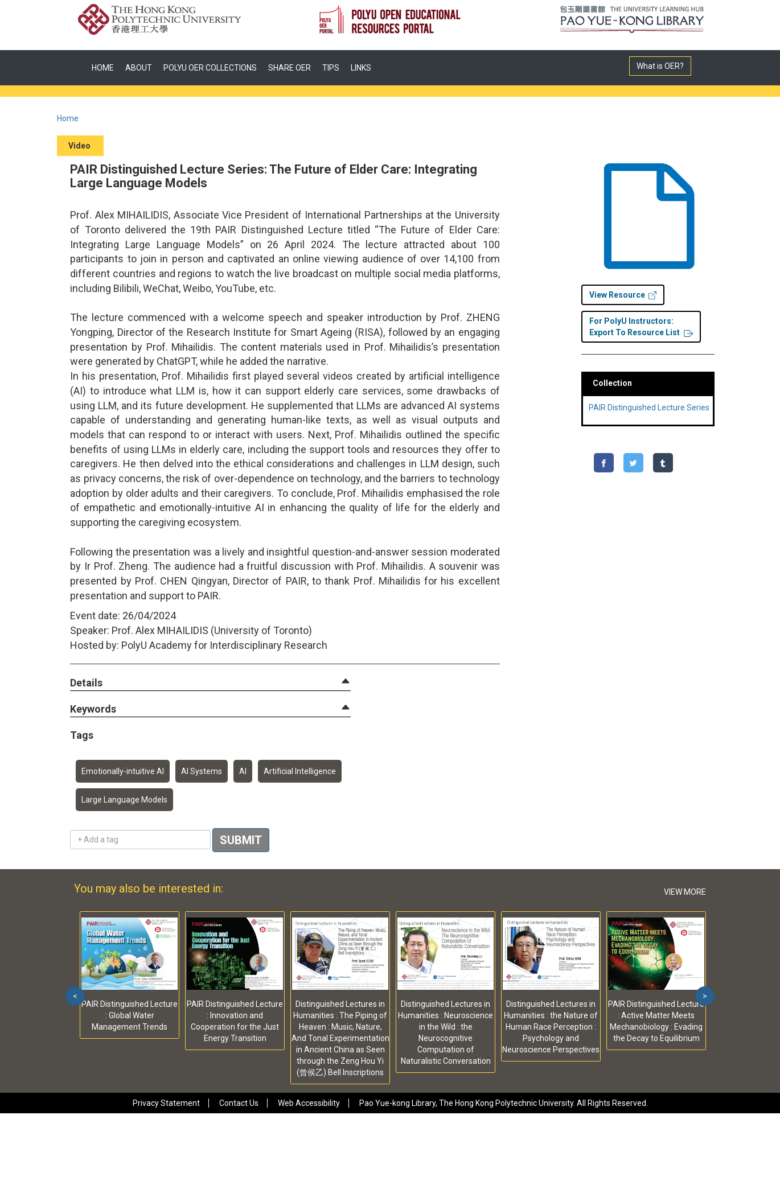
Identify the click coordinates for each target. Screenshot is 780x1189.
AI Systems (201, 771)
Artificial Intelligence (300, 771)
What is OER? (660, 66)
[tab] (210, 683)
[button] (86, 683)
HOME (103, 67)
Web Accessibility (309, 1103)
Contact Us (238, 1103)
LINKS (361, 67)
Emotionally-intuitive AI (122, 771)
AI (243, 771)
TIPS (330, 67)
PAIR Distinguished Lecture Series (649, 407)
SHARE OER (289, 67)
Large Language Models (124, 799)
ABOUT (138, 67)
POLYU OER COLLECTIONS (210, 67)
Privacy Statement (166, 1103)
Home (68, 118)
